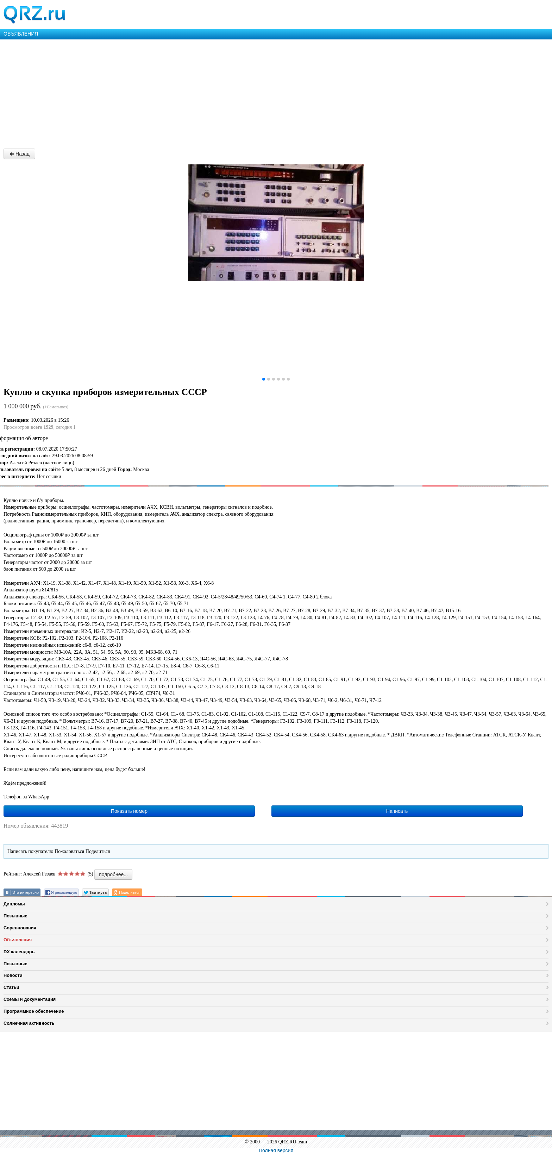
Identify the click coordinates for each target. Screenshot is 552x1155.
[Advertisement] (211, 92)
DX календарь (19, 951)
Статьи (11, 987)
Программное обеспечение (34, 1011)
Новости (13, 975)
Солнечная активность (29, 1023)
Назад (19, 154)
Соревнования (20, 927)
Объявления (18, 939)
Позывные (15, 915)
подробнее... (113, 874)
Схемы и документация (30, 999)
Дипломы (14, 903)
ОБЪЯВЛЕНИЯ (21, 34)
